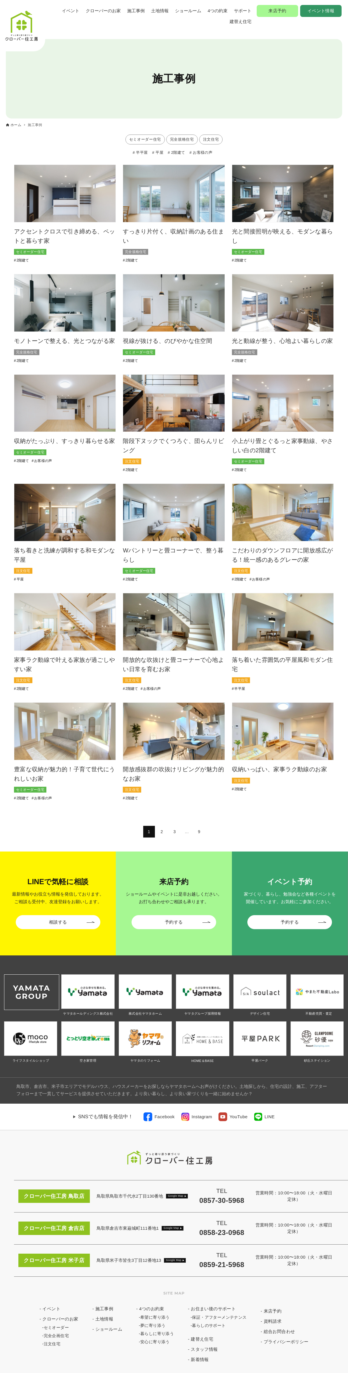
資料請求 (273, 1321)
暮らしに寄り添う (157, 1333)
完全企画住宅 (56, 1335)
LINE (270, 1116)
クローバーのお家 (103, 10)
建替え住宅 (240, 21)
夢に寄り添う (152, 1325)
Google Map (175, 1195)
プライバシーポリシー (286, 1341)
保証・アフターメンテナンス (219, 1317)
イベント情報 (320, 10)
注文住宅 (52, 1343)
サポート (242, 10)
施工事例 (136, 10)
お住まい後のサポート (213, 1308)
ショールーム (188, 10)
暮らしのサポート (208, 1325)
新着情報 (200, 1359)
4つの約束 (218, 10)
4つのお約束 (151, 1308)
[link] (159, 1116)
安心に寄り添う (155, 1341)
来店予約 (277, 10)
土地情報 (160, 10)
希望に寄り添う (155, 1317)
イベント (70, 10)
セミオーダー (56, 1327)
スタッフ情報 (204, 1349)
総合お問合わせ (279, 1331)
